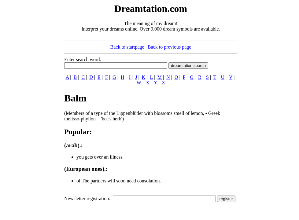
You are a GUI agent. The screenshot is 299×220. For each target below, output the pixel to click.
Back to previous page (169, 47)
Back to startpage (127, 47)
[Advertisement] (26, 94)
